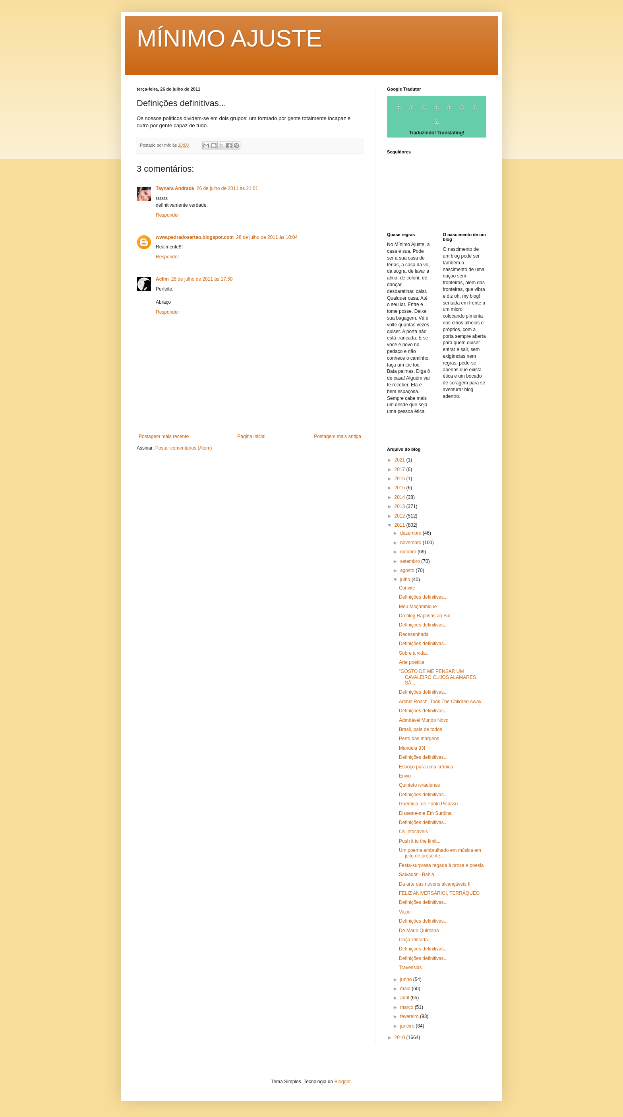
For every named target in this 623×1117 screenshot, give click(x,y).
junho (406, 979)
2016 (400, 478)
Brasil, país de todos (420, 729)
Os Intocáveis (413, 831)
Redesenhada (414, 634)
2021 (400, 460)
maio (406, 988)
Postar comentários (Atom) (183, 448)
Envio (405, 776)
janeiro (408, 1026)
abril (405, 998)
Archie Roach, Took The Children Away (440, 701)
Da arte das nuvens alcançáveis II (434, 884)
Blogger (343, 1081)
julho (406, 579)
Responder (167, 215)
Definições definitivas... (423, 597)
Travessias (410, 967)
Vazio (404, 912)
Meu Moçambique (418, 606)
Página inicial (251, 436)
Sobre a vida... (414, 653)
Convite (407, 588)
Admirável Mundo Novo (424, 720)
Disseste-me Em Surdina (425, 813)
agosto (408, 570)
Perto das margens (419, 738)
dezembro (411, 533)
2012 (400, 516)
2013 (400, 506)
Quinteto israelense (419, 785)
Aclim (162, 279)
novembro (411, 542)
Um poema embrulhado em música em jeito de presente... (440, 853)
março (407, 1007)
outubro (409, 552)
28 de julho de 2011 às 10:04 (267, 237)
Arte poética (411, 662)
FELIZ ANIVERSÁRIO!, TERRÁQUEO (439, 893)
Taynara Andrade (175, 188)
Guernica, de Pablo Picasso (428, 804)
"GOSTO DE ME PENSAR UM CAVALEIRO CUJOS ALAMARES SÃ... (437, 677)
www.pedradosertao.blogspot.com (195, 237)
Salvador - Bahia (416, 874)
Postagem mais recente (164, 436)
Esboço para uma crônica (426, 767)
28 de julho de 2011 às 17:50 (202, 279)
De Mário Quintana (419, 930)
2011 (400, 525)
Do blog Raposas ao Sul (424, 616)
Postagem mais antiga (337, 436)
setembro (410, 561)
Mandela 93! (412, 748)
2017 (400, 469)
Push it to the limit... (420, 841)
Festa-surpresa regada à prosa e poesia (441, 865)
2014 (400, 497)
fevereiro (410, 1016)
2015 (400, 488)
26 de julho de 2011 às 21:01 (227, 188)
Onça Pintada (413, 939)
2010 (400, 1037)
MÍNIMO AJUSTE (229, 38)
